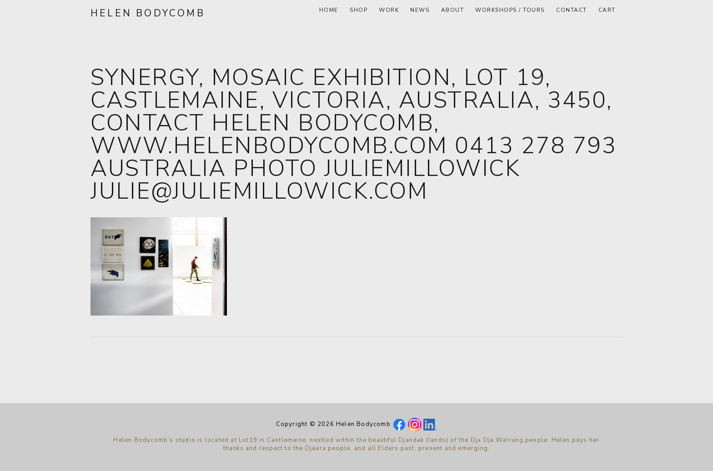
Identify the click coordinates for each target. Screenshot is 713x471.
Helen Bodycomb (147, 13)
